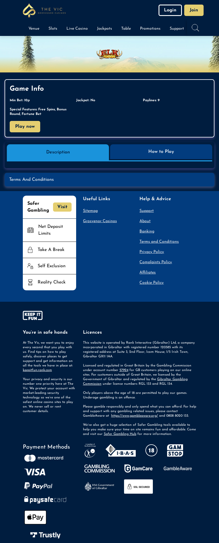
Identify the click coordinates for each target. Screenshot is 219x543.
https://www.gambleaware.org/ (134, 416)
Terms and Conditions (159, 242)
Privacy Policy (151, 252)
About (145, 221)
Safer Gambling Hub (120, 434)
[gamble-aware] (49, 316)
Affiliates (147, 272)
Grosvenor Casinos (100, 221)
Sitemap (90, 211)
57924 (123, 370)
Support (146, 211)
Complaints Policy (155, 262)
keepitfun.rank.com (37, 370)
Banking (146, 231)
